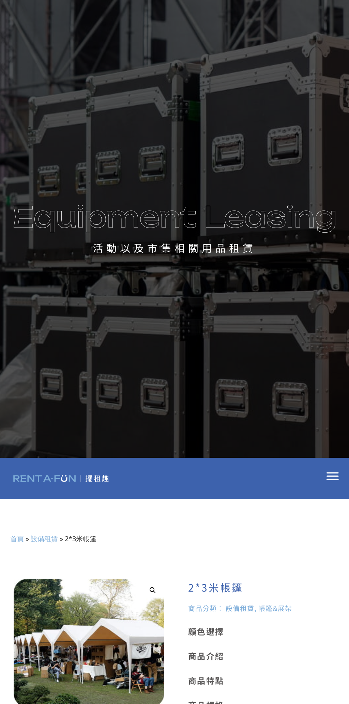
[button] (153, 590)
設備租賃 (44, 538)
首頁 (17, 538)
